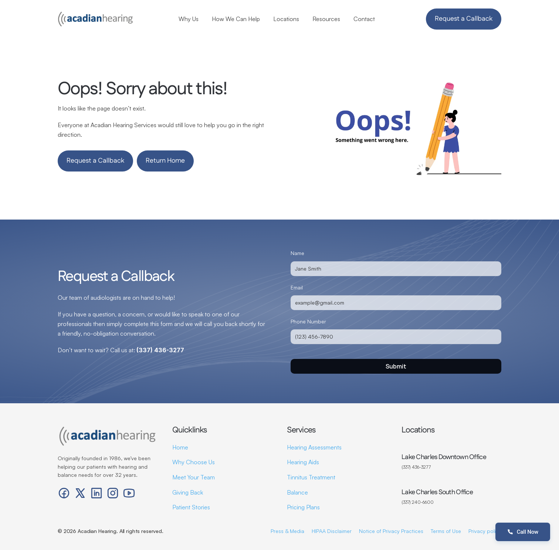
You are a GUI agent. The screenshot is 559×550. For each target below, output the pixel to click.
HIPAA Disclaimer (332, 531)
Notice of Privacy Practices (391, 531)
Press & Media (287, 531)
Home (180, 447)
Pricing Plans (303, 507)
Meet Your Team (193, 477)
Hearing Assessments (314, 447)
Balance (297, 492)
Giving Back (187, 492)
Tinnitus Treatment (311, 477)
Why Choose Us (193, 462)
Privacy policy (484, 531)
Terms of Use (446, 531)
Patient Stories (191, 507)
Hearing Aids (303, 462)
